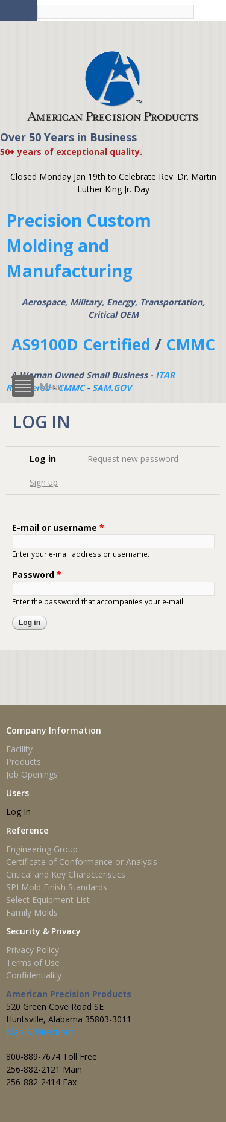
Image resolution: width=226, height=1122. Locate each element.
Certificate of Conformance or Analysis (81, 861)
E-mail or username (58, 527)
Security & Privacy (43, 931)
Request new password (132, 458)
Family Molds (32, 912)
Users (17, 793)
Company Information (53, 730)
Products (23, 761)
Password (36, 574)
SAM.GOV (111, 387)
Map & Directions (40, 1032)
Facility (19, 749)
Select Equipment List (48, 899)
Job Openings (32, 774)
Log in (47, 458)
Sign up (44, 482)
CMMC (190, 344)
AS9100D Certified (81, 344)
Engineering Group (42, 849)
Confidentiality (33, 975)
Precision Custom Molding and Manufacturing (78, 245)
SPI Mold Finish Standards (56, 887)
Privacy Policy (32, 950)
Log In (18, 811)
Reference (27, 830)
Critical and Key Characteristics (65, 874)
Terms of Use (33, 962)
